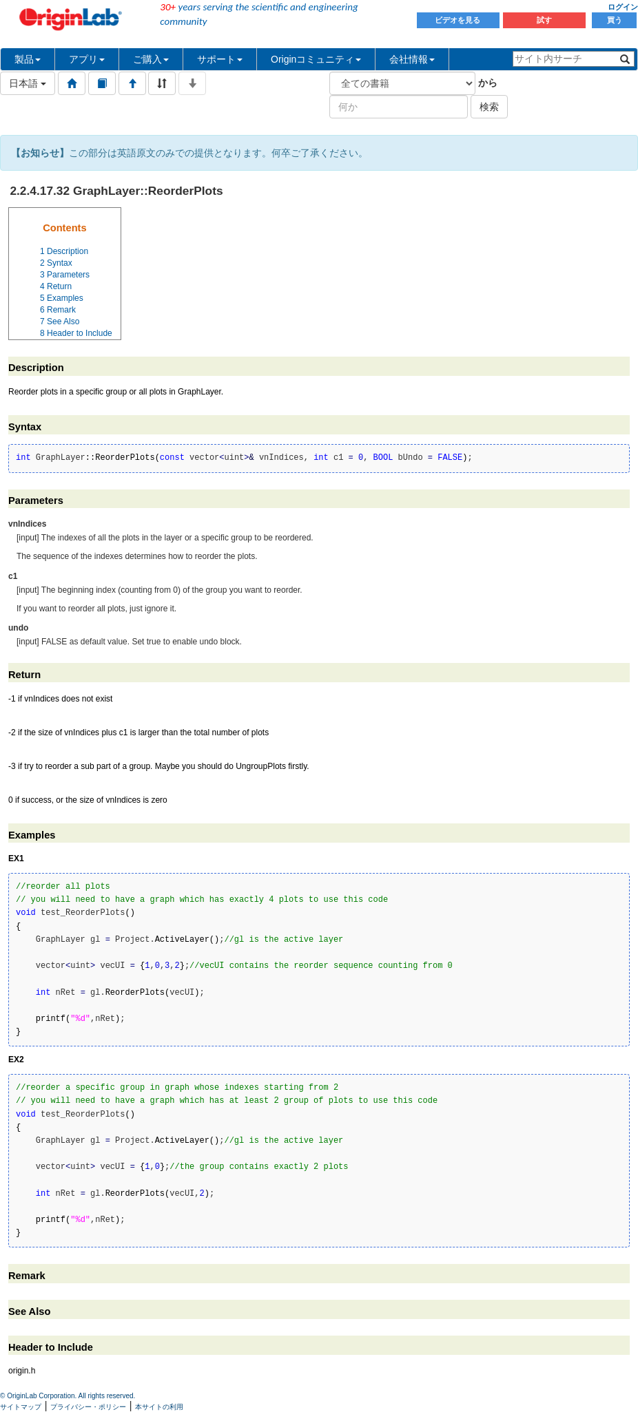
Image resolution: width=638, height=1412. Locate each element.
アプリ (87, 59)
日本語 (27, 83)
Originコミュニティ (316, 59)
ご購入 (151, 59)
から (487, 82)
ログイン (623, 7)
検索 (489, 106)
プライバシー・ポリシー (88, 1407)
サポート (220, 59)
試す (544, 20)
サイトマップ (20, 1407)
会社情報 (412, 59)
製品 (27, 59)
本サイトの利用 (159, 1407)
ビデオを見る (458, 20)
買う (614, 20)
